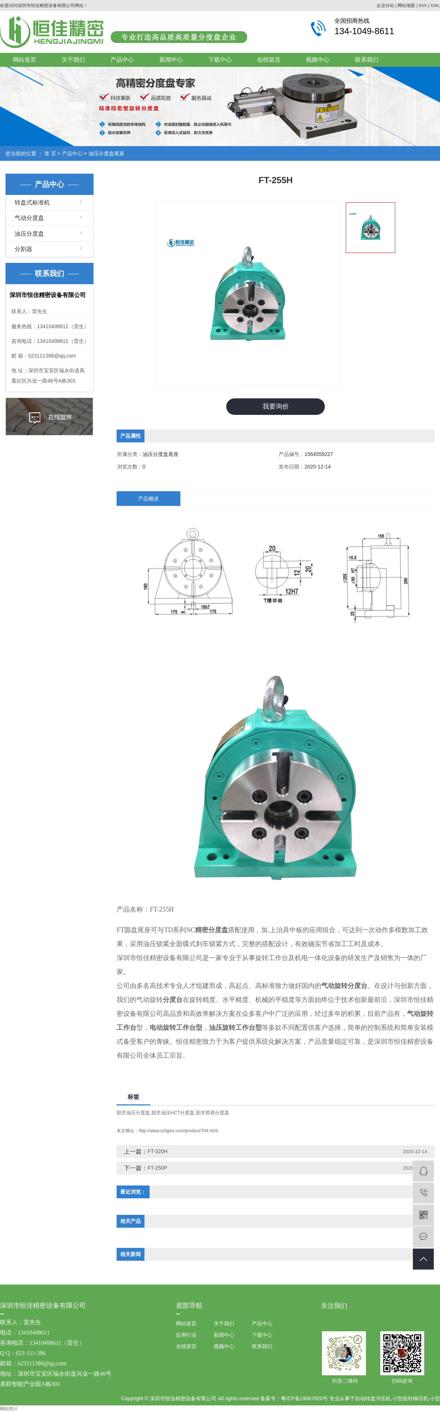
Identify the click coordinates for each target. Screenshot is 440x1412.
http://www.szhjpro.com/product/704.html (178, 1130)
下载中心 (220, 60)
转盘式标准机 (32, 202)
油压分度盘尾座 (106, 153)
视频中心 (317, 60)
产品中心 (122, 60)
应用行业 (186, 1334)
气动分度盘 (29, 218)
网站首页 (24, 60)
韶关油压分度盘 (133, 1112)
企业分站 (385, 5)
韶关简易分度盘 (212, 1112)
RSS (422, 5)
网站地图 (406, 5)
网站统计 (9, 1408)
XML (435, 5)
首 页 (50, 153)
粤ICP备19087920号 (304, 1398)
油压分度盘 (29, 234)
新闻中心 (171, 60)
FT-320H (157, 1151)
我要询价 (276, 406)
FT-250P (157, 1168)
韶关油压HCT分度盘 (173, 1112)
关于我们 (73, 60)
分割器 (23, 249)
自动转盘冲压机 (373, 1398)
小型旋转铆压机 (410, 1398)
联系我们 (366, 60)
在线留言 (268, 60)
